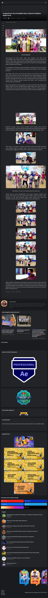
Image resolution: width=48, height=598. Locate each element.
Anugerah (5, 18)
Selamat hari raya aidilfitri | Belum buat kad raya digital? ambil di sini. (22, 531)
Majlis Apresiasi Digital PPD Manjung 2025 (23, 330)
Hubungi (2, 593)
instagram (5, 507)
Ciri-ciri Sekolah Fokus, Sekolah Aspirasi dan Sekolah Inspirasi (20, 542)
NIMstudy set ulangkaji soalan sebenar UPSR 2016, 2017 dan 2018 (20, 526)
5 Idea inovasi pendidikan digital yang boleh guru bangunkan (20, 536)
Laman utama (8, 22)
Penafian (3, 594)
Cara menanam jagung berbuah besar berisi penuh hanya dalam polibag (23, 552)
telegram (5, 504)
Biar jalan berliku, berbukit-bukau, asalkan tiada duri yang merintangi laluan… (8, 331)
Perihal (2, 591)
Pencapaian (18, 291)
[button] (2, 2)
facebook (28, 501)
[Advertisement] (26, 104)
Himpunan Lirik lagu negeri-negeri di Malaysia (17, 520)
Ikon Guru (13, 291)
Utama (2, 590)
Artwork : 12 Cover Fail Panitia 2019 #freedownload (18, 547)
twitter (27, 504)
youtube (5, 501)
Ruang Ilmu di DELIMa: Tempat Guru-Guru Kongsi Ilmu (18, 558)
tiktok (27, 507)
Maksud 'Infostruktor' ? (12, 563)
